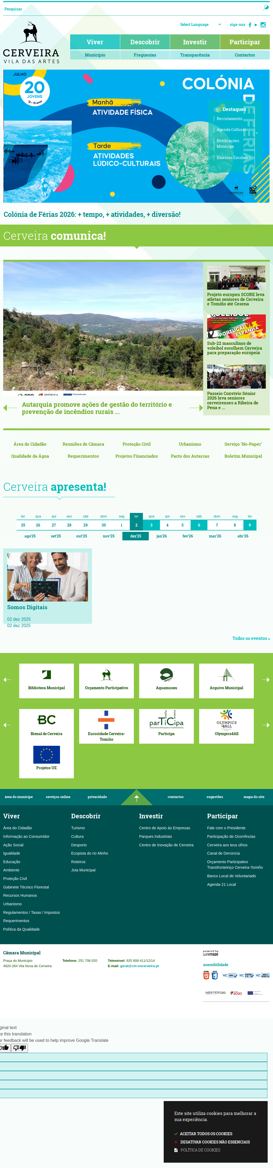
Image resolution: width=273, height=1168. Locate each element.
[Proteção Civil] (136, 445)
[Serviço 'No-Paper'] (243, 445)
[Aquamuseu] (166, 677)
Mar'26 (215, 536)
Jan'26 (161, 536)
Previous (10, 408)
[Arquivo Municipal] (226, 677)
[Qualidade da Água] (30, 457)
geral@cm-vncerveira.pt (139, 966)
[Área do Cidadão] (30, 445)
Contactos (176, 797)
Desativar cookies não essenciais (215, 1142)
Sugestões (215, 797)
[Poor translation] (19, 1048)
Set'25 (56, 536)
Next (196, 408)
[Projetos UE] (46, 757)
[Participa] (166, 723)
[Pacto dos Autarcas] (189, 457)
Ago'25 (30, 536)
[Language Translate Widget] (200, 24)
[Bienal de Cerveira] (46, 723)
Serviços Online (58, 797)
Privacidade (97, 797)
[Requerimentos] (83, 457)
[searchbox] (126, 8)
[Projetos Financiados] (136, 457)
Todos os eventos (251, 639)
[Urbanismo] (189, 445)
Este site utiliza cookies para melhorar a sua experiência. (215, 1132)
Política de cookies (200, 1150)
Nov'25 (108, 536)
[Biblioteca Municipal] (46, 677)
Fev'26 (188, 536)
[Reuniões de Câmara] (83, 445)
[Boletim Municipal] (243, 457)
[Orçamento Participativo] (106, 677)
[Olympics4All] (226, 723)
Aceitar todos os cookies (206, 1133)
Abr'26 (243, 536)
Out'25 (81, 536)
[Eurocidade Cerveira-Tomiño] (106, 726)
